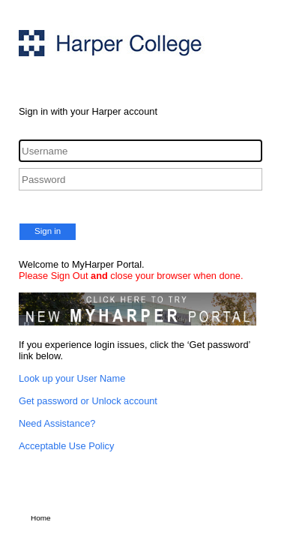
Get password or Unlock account (88, 400)
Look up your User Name (72, 378)
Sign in (47, 231)
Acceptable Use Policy (66, 446)
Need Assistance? (57, 423)
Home (41, 518)
